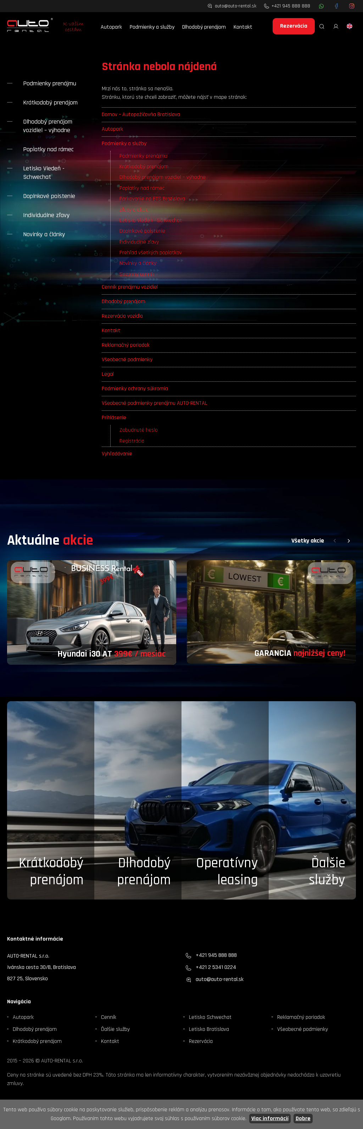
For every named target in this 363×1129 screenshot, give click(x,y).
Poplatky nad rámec (141, 188)
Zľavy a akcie (134, 210)
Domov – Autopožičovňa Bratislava (141, 114)
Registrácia (131, 441)
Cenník (108, 1017)
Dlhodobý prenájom (204, 27)
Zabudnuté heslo (138, 430)
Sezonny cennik (136, 274)
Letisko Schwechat (210, 1017)
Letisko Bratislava (209, 1029)
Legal (108, 374)
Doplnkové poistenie (142, 231)
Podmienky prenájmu (143, 156)
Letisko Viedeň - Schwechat (150, 220)
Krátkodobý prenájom (143, 166)
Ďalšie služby (115, 1029)
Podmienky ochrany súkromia (135, 388)
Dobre (303, 1118)
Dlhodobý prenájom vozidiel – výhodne (162, 177)
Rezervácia (293, 26)
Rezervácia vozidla (122, 316)
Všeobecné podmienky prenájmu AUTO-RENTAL (154, 403)
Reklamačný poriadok (126, 345)
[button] (335, 540)
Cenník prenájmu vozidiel (130, 287)
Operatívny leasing (227, 871)
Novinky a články (137, 263)
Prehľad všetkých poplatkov (150, 252)
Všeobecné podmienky (127, 359)
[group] (91, 612)
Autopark (111, 27)
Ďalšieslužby (327, 871)
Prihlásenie (114, 417)
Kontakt (243, 27)
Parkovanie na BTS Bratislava (152, 199)
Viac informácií (270, 1118)
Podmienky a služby (152, 27)
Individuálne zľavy (139, 242)
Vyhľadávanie (117, 454)
